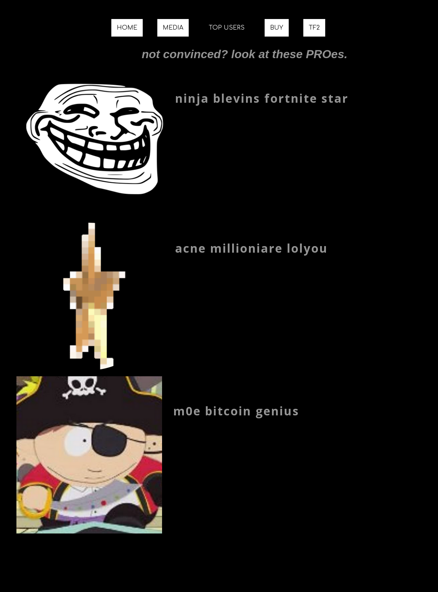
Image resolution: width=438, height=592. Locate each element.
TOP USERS (227, 27)
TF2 (314, 27)
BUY (276, 27)
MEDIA (173, 27)
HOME (127, 27)
